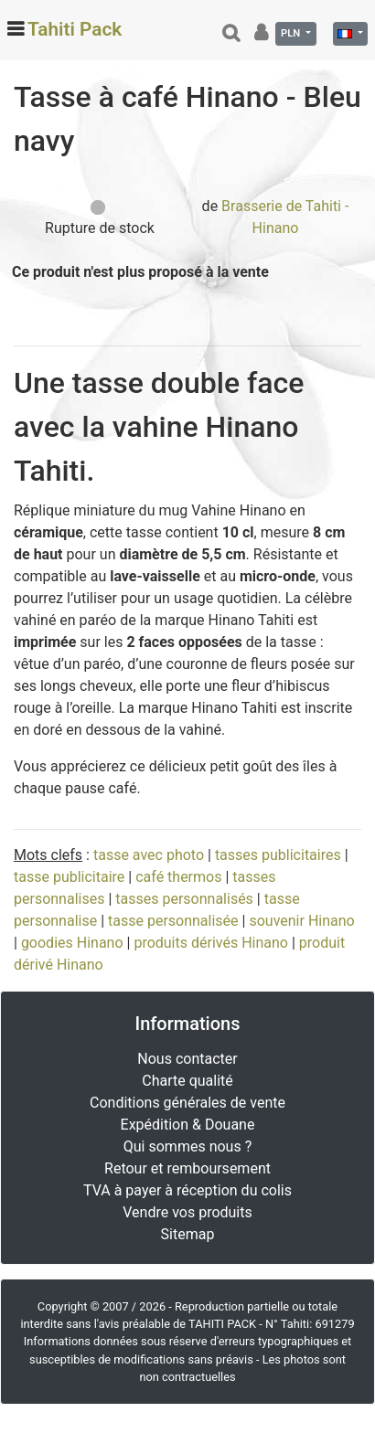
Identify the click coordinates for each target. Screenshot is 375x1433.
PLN (292, 33)
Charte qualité (187, 1080)
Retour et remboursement (187, 1168)
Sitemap (188, 1234)
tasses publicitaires (278, 855)
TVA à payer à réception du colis (187, 1190)
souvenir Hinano (301, 920)
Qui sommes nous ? (187, 1146)
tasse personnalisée (173, 920)
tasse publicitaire (69, 877)
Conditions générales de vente (187, 1102)
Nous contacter (187, 1058)
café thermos (178, 877)
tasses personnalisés (184, 899)
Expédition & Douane (188, 1124)
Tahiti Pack (74, 29)
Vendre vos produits (187, 1212)
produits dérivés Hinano (211, 942)
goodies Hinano (72, 942)
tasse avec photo (148, 855)
